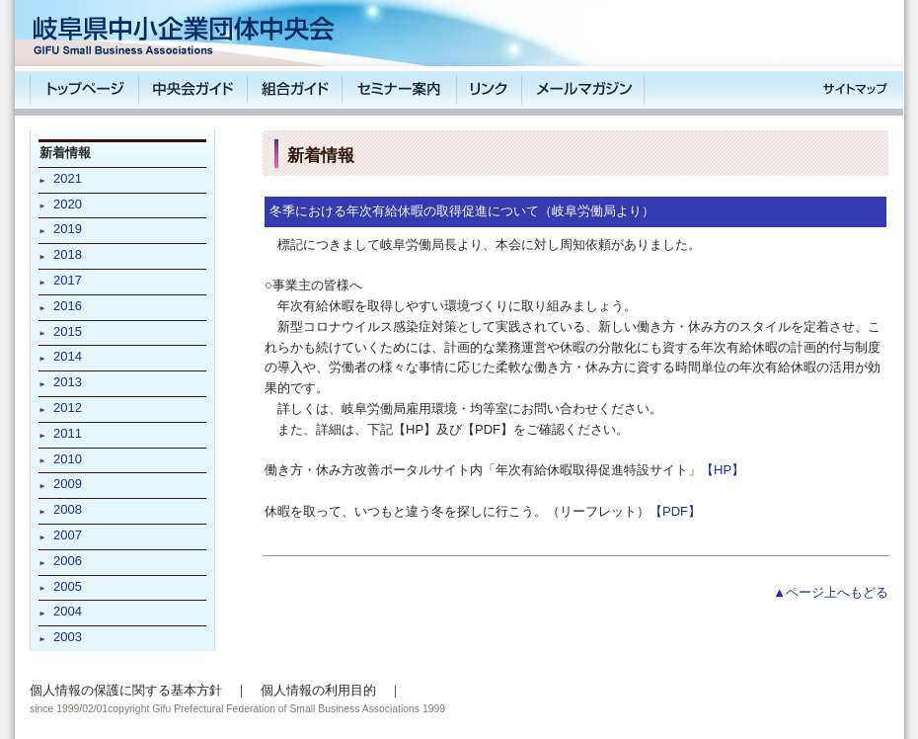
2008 (67, 509)
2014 (67, 356)
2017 (67, 280)
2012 (67, 407)
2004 (67, 611)
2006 (67, 560)
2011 (67, 433)
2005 (67, 586)
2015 (67, 331)
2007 (67, 535)
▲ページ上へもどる (830, 592)
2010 (67, 459)
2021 (67, 178)
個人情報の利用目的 (318, 690)
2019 (67, 228)
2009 (67, 483)
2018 (67, 254)
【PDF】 (675, 511)
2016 (67, 305)
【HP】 (722, 469)
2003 (67, 636)
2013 (67, 381)
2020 (67, 204)
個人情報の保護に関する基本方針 (126, 690)
